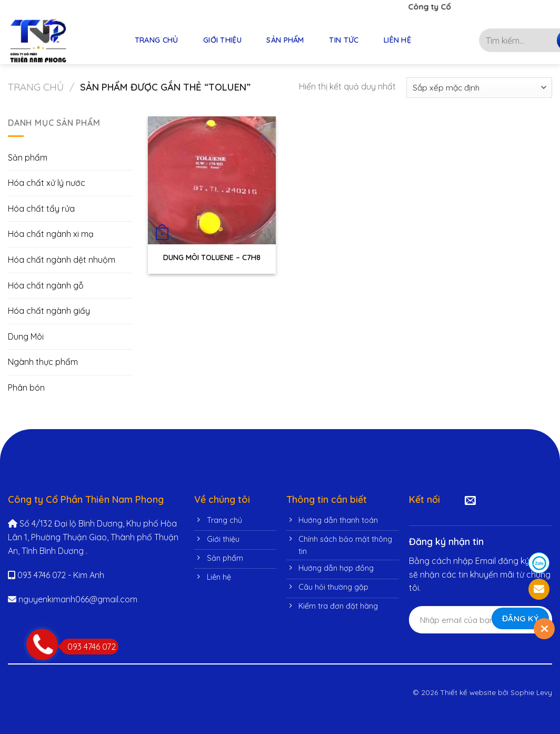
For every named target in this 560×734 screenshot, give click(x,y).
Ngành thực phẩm (43, 361)
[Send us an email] (470, 501)
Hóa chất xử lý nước (46, 182)
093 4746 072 (88, 646)
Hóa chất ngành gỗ (46, 285)
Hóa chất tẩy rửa (41, 208)
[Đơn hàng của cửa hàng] (479, 87)
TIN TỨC (343, 40)
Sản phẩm (27, 157)
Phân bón (26, 387)
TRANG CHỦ (156, 40)
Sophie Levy (531, 692)
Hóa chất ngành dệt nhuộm (61, 259)
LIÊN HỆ (397, 40)
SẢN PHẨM (285, 40)
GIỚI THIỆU (222, 40)
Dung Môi (26, 336)
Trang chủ (36, 87)
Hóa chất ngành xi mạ (51, 234)
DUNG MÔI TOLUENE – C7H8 (212, 257)
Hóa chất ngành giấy (49, 310)
